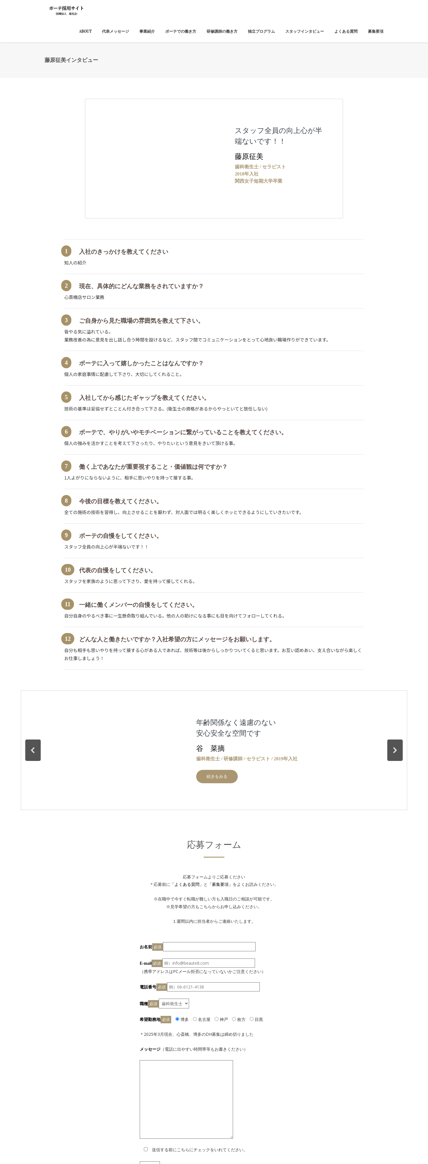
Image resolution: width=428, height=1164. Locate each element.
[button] (33, 750)
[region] (214, 158)
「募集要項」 (220, 884)
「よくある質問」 (187, 884)
